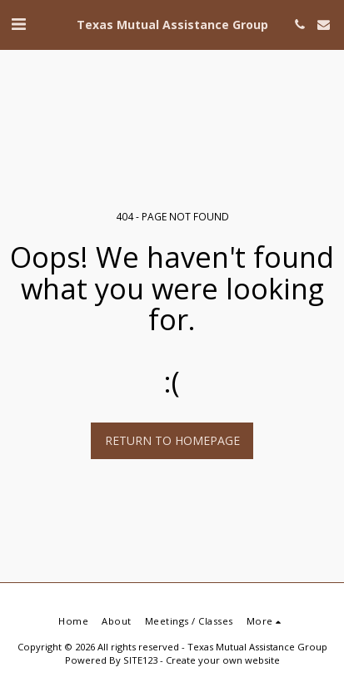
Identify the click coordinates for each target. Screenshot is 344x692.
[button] (18, 24)
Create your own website (223, 660)
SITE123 (140, 660)
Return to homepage (172, 440)
